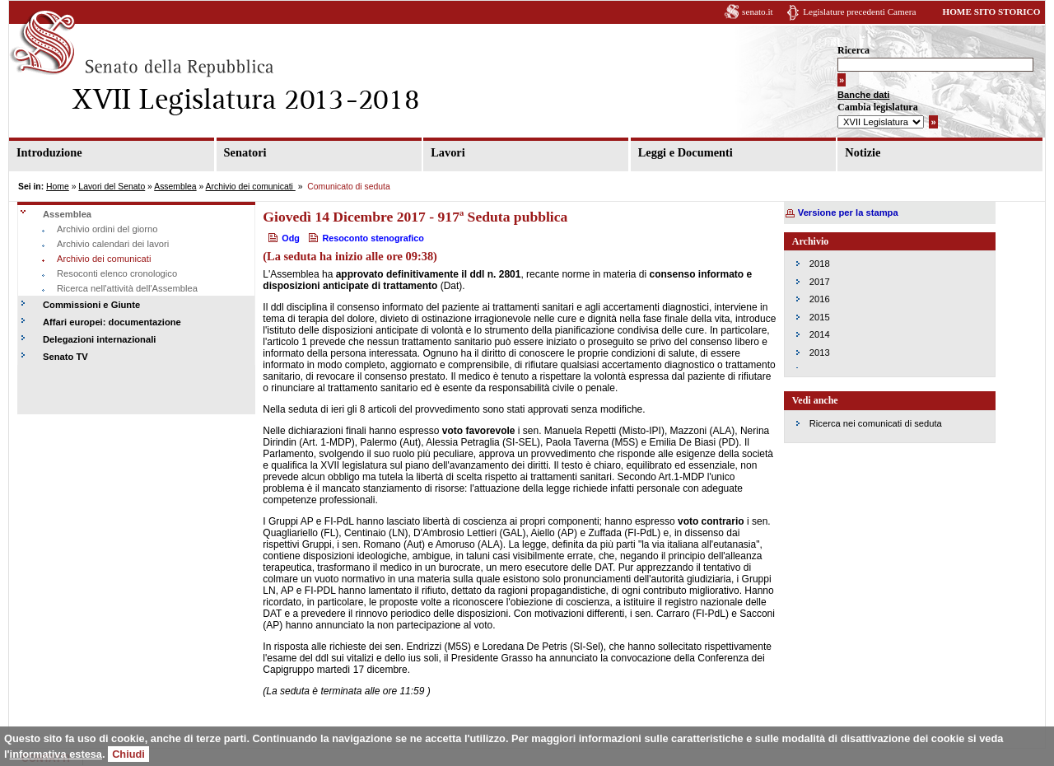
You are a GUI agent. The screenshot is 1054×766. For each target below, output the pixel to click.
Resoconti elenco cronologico (117, 273)
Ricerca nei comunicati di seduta (875, 423)
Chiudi (128, 754)
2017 (819, 282)
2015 (819, 317)
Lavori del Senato (111, 186)
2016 (819, 299)
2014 (819, 334)
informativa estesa (56, 754)
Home (57, 186)
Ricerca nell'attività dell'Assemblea (127, 288)
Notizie (862, 152)
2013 (819, 352)
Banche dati (863, 95)
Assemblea (175, 186)
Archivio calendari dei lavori (113, 244)
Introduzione (49, 152)
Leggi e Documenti (685, 152)
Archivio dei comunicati (251, 186)
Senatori (245, 152)
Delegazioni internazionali (99, 339)
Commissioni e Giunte (91, 305)
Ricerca (853, 50)
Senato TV (65, 357)
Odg (291, 238)
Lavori (448, 152)
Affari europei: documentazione (112, 322)
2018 (819, 264)
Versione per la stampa (848, 212)
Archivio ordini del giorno (107, 229)
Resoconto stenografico (373, 238)
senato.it (757, 11)
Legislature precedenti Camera (859, 11)
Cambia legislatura (877, 107)
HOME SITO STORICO (991, 11)
